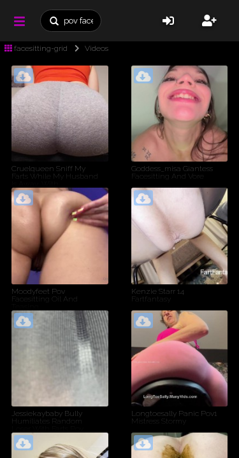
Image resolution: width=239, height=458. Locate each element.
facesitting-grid (36, 48)
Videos (88, 48)
